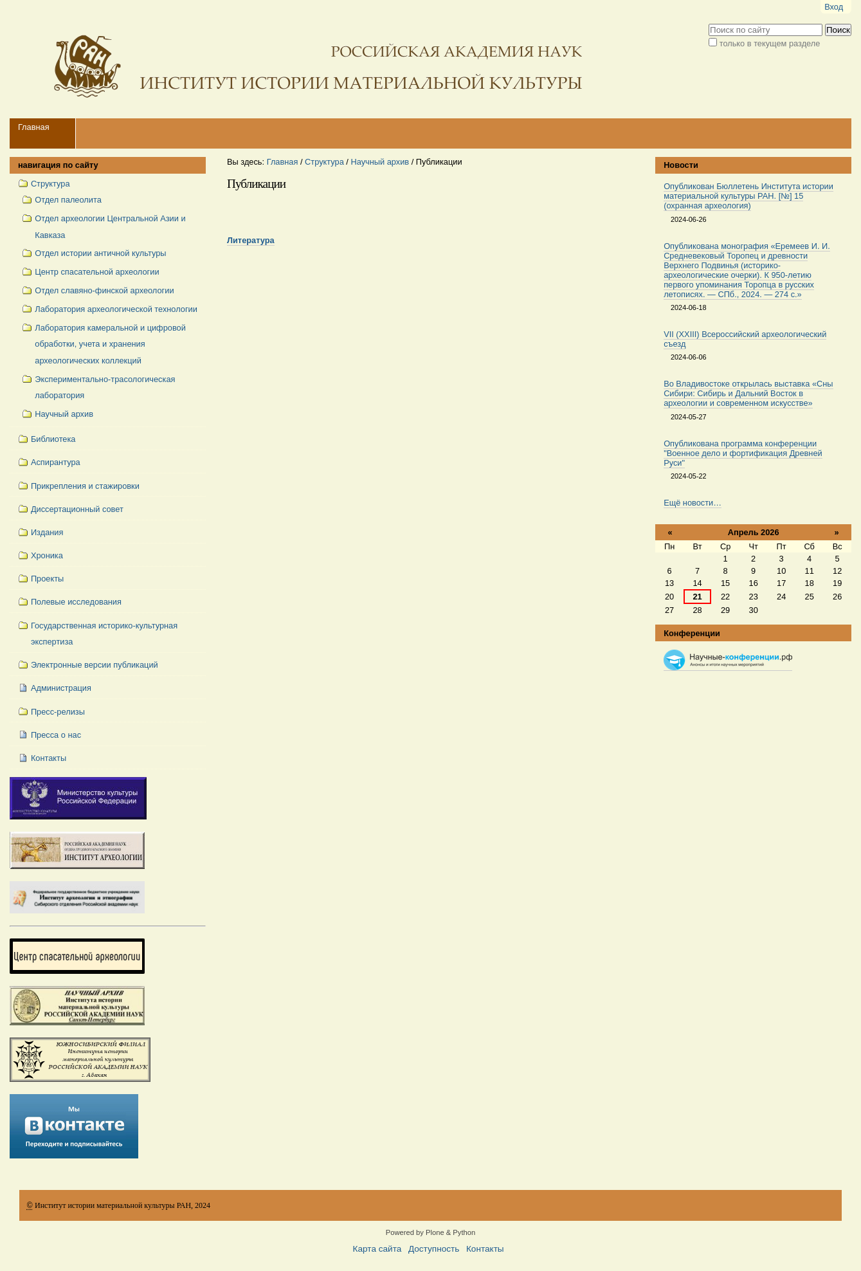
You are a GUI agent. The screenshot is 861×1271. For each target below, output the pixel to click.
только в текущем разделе (770, 43)
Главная (34, 127)
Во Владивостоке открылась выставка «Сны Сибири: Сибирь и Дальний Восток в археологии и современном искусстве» (748, 393)
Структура (324, 162)
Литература (251, 240)
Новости (681, 165)
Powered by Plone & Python (430, 1232)
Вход (833, 7)
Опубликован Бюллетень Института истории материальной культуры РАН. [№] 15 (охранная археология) (748, 195)
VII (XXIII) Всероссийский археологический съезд (745, 339)
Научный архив (379, 162)
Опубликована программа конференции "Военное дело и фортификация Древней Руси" (743, 453)
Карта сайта (377, 1249)
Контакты (485, 1249)
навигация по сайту (58, 165)
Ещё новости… (692, 502)
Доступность (433, 1249)
